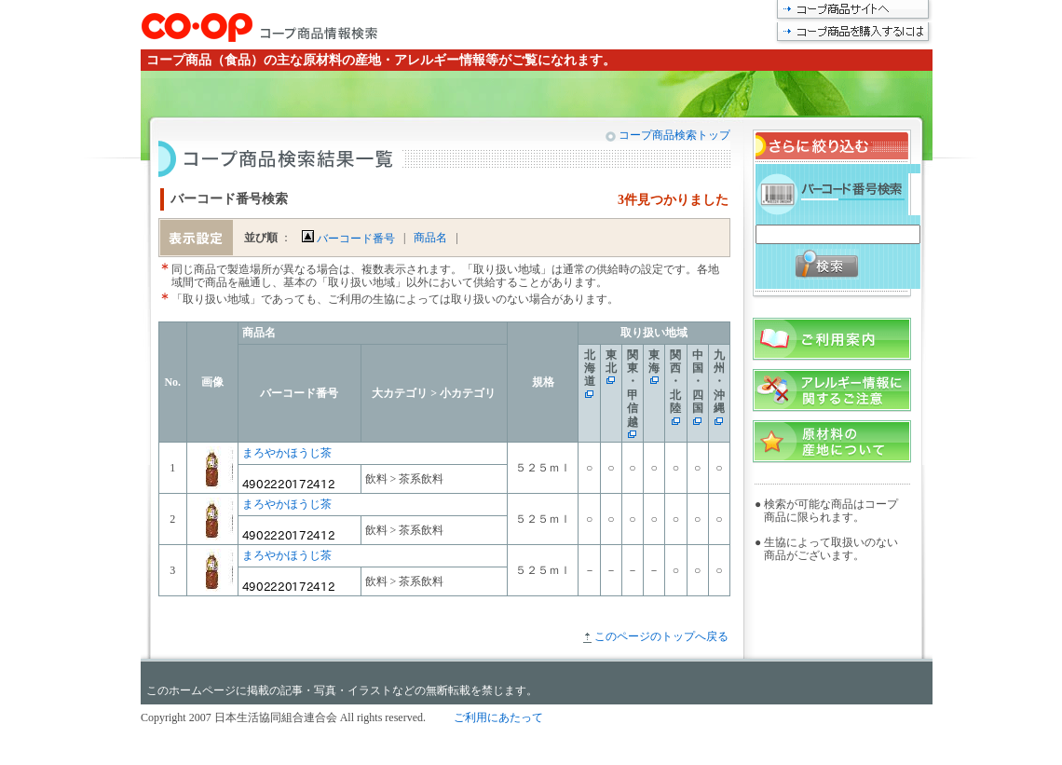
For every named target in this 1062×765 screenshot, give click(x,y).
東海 (654, 361)
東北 (611, 361)
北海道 (589, 368)
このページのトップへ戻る (661, 636)
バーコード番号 (348, 238)
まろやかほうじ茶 (287, 452)
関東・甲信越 (632, 388)
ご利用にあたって (498, 717)
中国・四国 (697, 382)
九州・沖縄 (719, 382)
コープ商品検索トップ (673, 135)
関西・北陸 (675, 382)
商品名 (430, 237)
